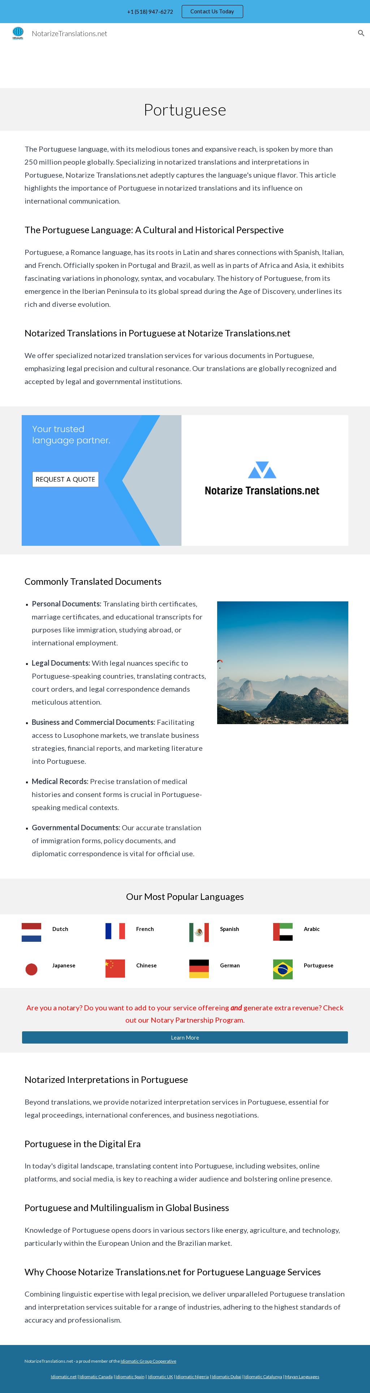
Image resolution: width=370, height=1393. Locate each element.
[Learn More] (185, 1037)
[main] (184, 109)
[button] (361, 33)
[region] (185, 11)
